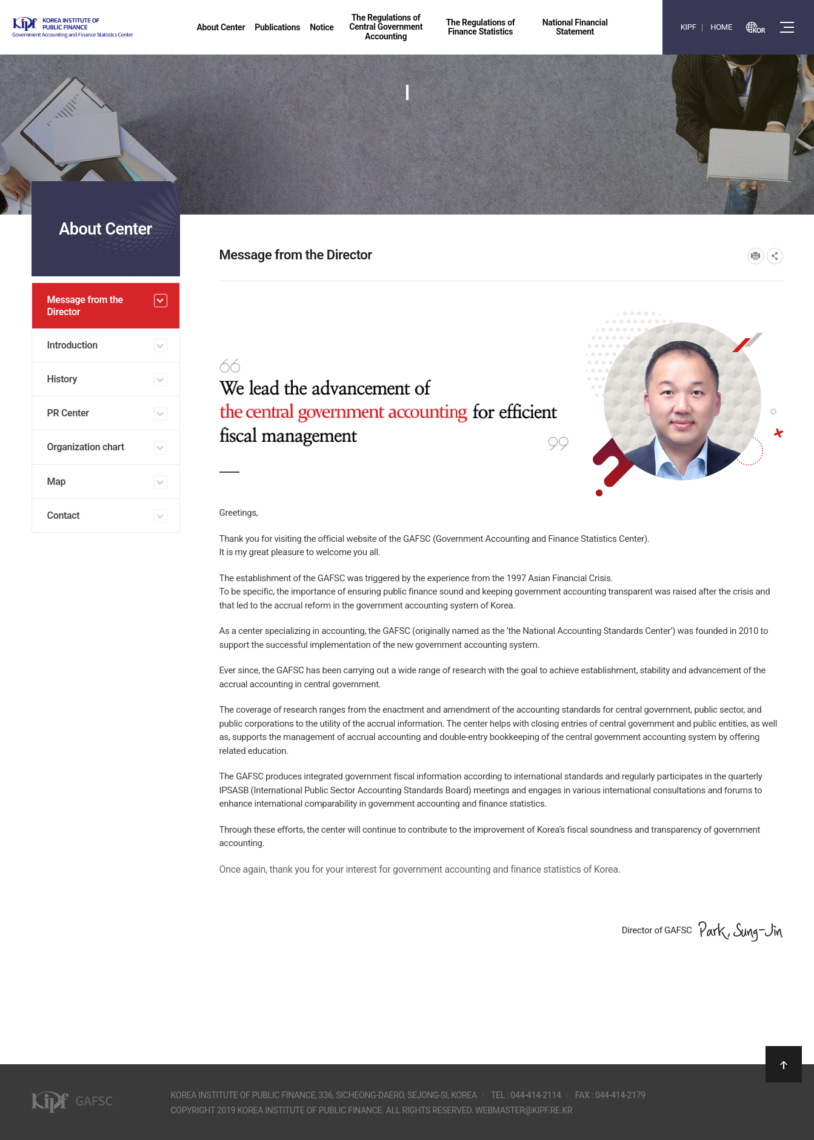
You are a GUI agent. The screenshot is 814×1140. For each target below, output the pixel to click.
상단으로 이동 (784, 1064)
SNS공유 (775, 256)
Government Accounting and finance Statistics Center (105, 28)
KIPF (688, 27)
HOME (721, 27)
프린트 (755, 256)
